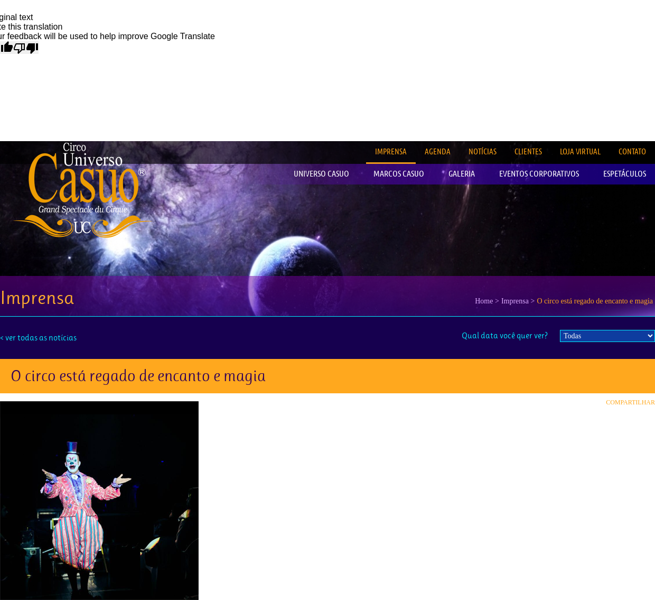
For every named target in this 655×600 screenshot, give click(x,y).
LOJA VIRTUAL (580, 151)
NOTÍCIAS (483, 151)
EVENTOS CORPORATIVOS (539, 173)
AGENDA (438, 151)
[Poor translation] (26, 47)
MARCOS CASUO (398, 173)
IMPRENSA (391, 151)
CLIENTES (528, 151)
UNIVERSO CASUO (321, 173)
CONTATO (632, 151)
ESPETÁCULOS (624, 173)
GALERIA (461, 173)
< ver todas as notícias (38, 338)
